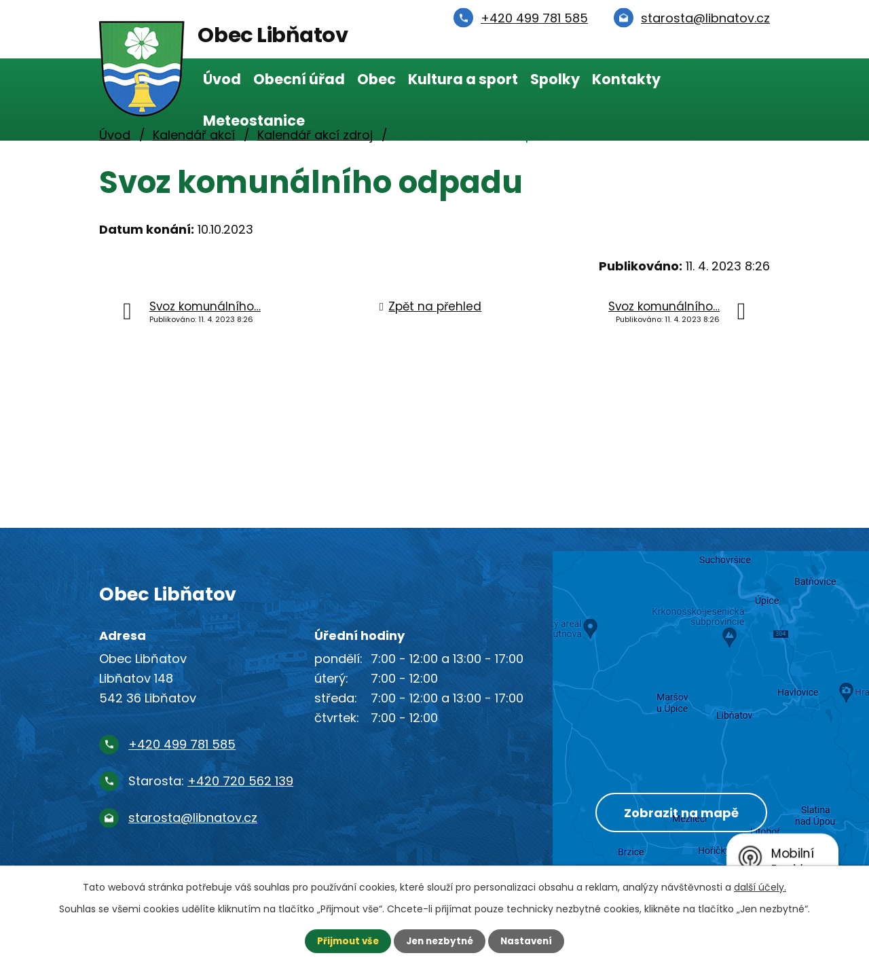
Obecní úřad (299, 79)
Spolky (555, 79)
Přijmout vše (344, 941)
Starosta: (210, 780)
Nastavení (529, 941)
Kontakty (626, 79)
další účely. (760, 886)
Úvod (222, 79)
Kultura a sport (463, 79)
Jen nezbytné (439, 941)
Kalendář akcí (194, 134)
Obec (376, 79)
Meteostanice (254, 120)
